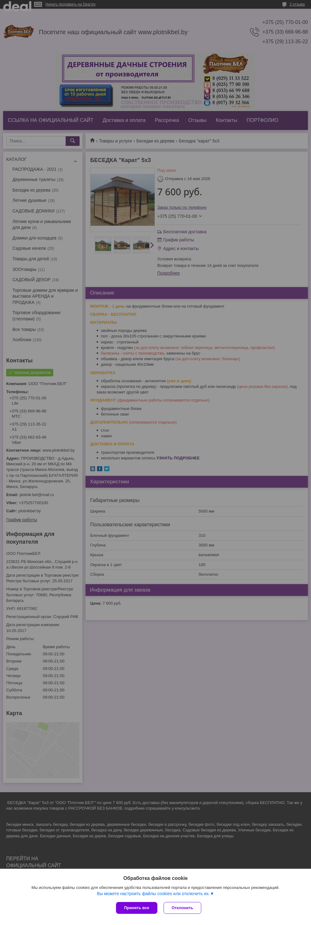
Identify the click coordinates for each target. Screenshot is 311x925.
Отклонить (182, 907)
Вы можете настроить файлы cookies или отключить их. (153, 893)
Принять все (136, 907)
